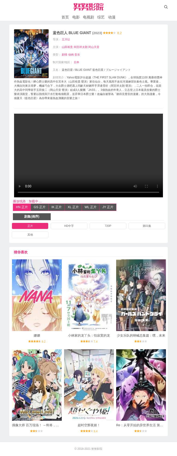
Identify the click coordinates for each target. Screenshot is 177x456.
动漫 (111, 17)
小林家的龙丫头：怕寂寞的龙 (89, 335)
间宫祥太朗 (81, 47)
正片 (30, 226)
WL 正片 (91, 207)
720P (108, 226)
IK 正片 (56, 207)
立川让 (66, 39)
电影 (76, 17)
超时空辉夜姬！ (89, 425)
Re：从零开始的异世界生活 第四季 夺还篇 (146, 425)
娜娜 (37, 335)
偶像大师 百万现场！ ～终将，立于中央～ (42, 425)
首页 (65, 17)
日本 (76, 62)
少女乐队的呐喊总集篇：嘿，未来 (141, 335)
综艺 (101, 17)
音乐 (77, 54)
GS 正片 (40, 207)
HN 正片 (22, 207)
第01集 (147, 226)
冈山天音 (93, 47)
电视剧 (88, 17)
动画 (71, 54)
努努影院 (96, 448)
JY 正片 (107, 207)
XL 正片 (73, 207)
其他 (30, 234)
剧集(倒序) (31, 216)
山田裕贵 (67, 47)
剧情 (64, 54)
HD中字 (69, 226)
